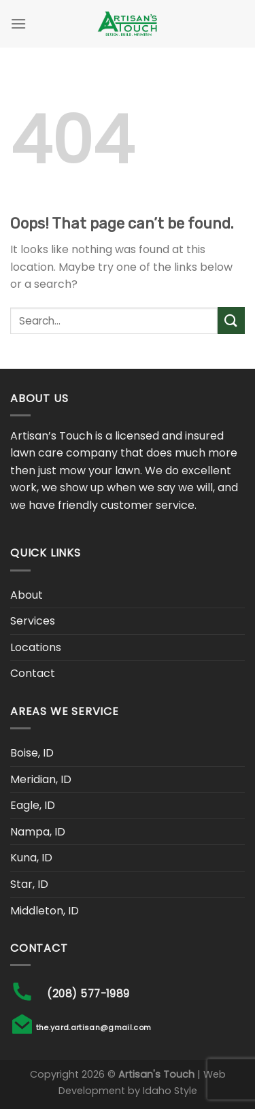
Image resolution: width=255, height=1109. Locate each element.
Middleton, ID (44, 910)
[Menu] (18, 23)
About (26, 595)
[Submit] (231, 320)
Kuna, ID (31, 857)
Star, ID (29, 884)
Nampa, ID (37, 832)
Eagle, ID (32, 805)
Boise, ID (32, 753)
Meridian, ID (40, 779)
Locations (35, 647)
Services (32, 621)
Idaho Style (170, 1090)
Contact (32, 673)
